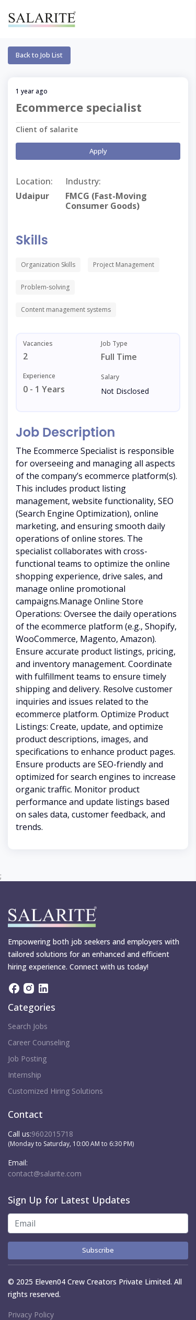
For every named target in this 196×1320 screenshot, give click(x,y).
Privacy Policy (31, 1314)
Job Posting (27, 1059)
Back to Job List (39, 55)
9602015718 (52, 1134)
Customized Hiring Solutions (55, 1091)
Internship (24, 1075)
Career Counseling (39, 1042)
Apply (98, 151)
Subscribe (98, 1250)
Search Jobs (28, 1026)
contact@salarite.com (45, 1173)
